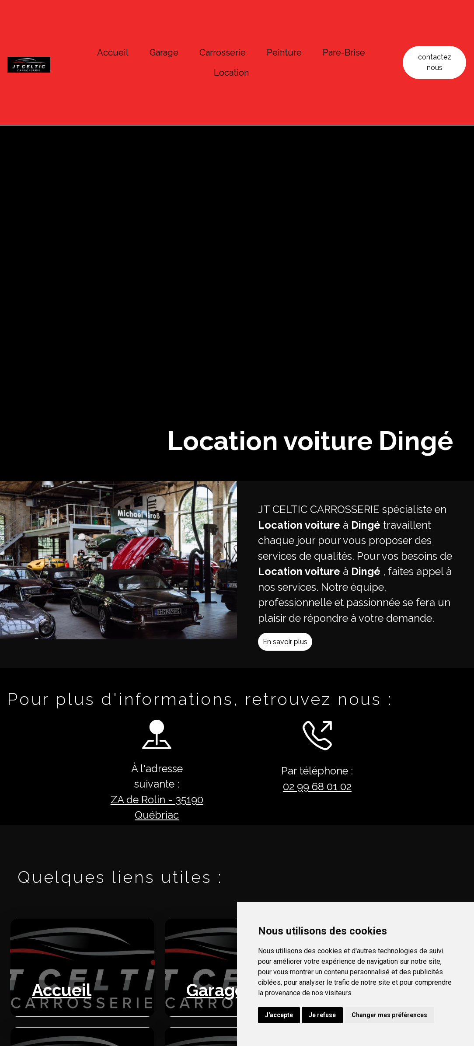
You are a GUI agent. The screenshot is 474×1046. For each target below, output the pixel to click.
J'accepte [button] (279, 1014)
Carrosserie (222, 52)
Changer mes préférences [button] (389, 1014)
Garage (164, 52)
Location (231, 72)
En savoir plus (295, 652)
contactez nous (434, 62)
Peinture (284, 52)
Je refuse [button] (322, 1014)
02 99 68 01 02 (307, 787)
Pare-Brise (344, 52)
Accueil (113, 52)
